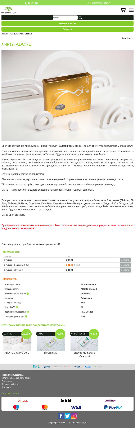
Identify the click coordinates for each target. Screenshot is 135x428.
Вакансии (6, 387)
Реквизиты (6, 381)
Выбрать (125, 260)
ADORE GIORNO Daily (17, 353)
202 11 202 (33, 3)
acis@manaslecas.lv (100, 3)
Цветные (28, 34)
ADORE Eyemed (16, 34)
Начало (4, 34)
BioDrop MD (50, 353)
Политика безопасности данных (16, 378)
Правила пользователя (12, 375)
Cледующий (127, 38)
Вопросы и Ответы (10, 384)
